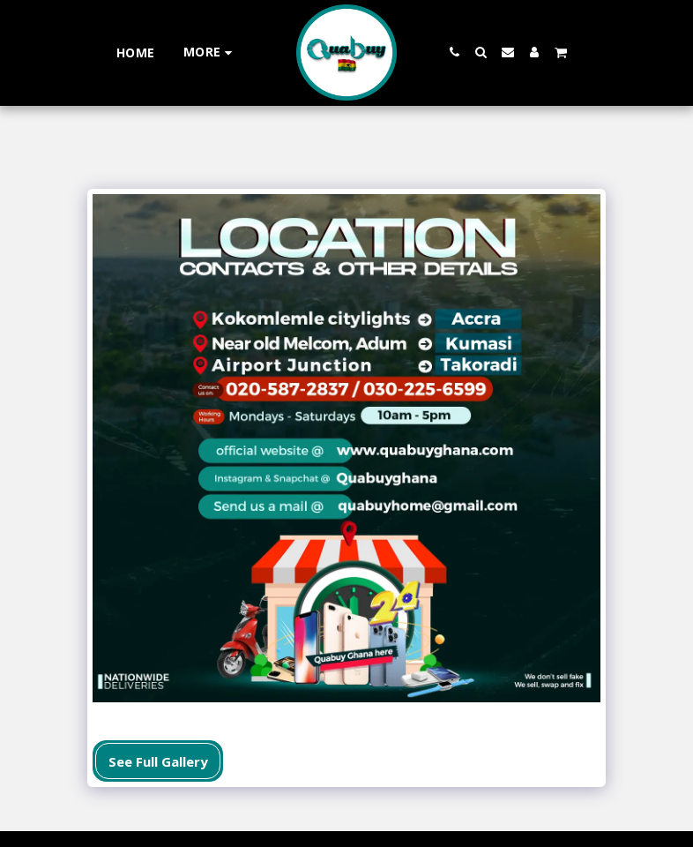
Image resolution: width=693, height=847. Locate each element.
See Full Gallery (158, 761)
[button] (455, 52)
